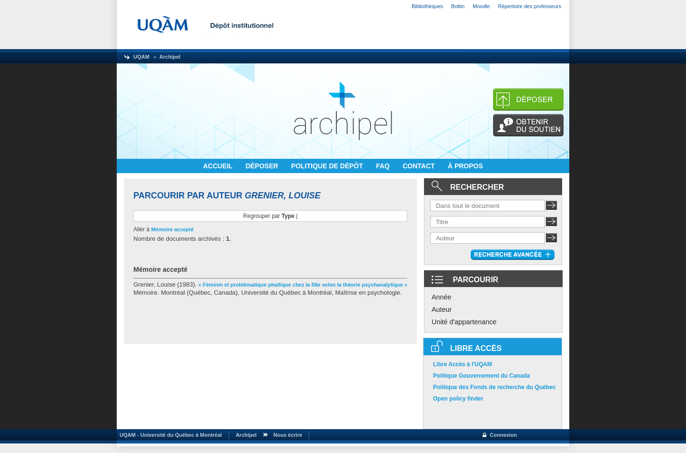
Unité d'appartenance (464, 322)
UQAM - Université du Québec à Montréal (169, 435)
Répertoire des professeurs (529, 6)
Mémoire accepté (172, 229)
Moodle (481, 6)
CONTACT (419, 166)
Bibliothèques (427, 6)
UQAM (141, 57)
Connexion (503, 435)
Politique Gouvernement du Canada (481, 375)
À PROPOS (465, 166)
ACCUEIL (218, 166)
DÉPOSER (262, 166)
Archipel (170, 57)
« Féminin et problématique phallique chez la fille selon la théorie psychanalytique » (303, 285)
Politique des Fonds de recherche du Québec (494, 387)
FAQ (384, 166)
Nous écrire (288, 435)
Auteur (442, 309)
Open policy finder (458, 398)
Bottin (457, 6)
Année (442, 297)
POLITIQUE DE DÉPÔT (328, 166)
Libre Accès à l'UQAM (462, 364)
